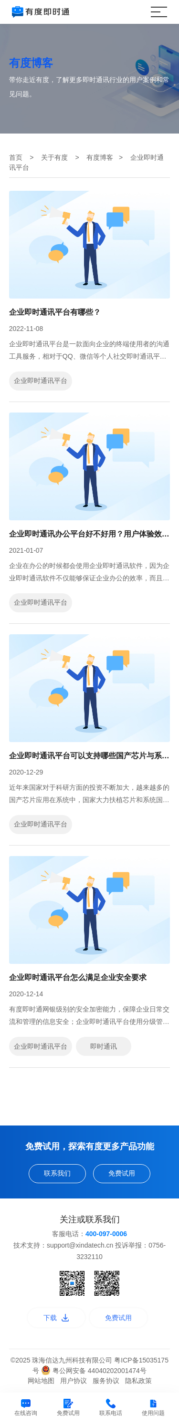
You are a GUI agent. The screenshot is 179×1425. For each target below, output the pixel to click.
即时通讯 (103, 1046)
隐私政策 (138, 1380)
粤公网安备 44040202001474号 (94, 1370)
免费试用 (121, 1173)
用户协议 (73, 1380)
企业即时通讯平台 (40, 380)
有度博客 (99, 157)
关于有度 (54, 157)
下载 (56, 1318)
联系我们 (57, 1173)
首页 (15, 157)
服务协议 (106, 1380)
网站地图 (41, 1380)
